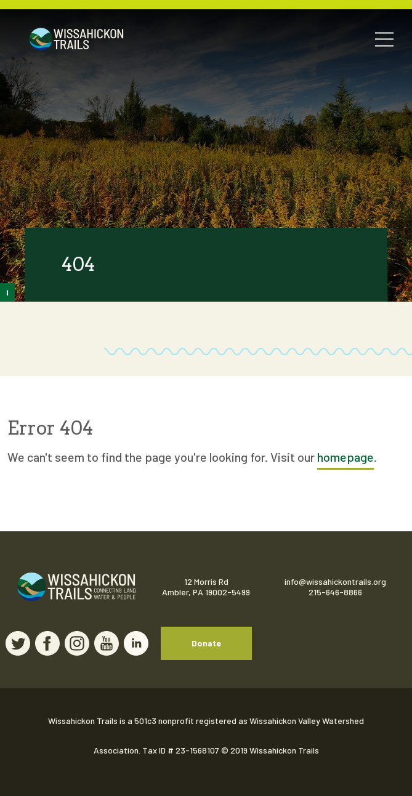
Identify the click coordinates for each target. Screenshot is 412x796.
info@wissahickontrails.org (335, 581)
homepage (345, 456)
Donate (206, 643)
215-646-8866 (335, 592)
